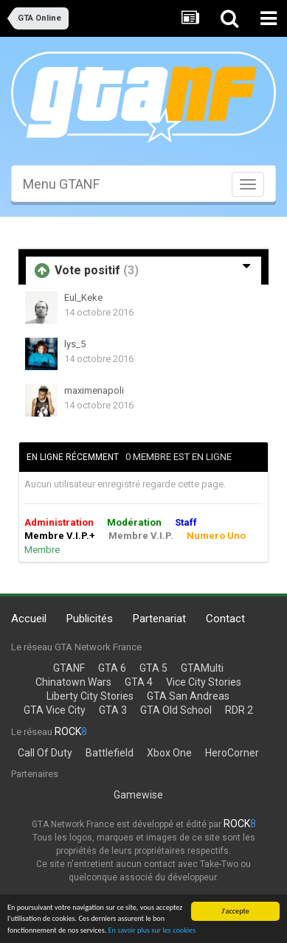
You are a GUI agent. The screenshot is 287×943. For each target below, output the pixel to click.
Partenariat (159, 618)
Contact (225, 618)
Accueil (28, 618)
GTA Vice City (55, 710)
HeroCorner (232, 753)
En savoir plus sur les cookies (152, 930)
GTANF (69, 668)
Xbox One (169, 753)
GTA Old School (176, 710)
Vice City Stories (203, 682)
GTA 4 (139, 682)
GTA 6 (112, 668)
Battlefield (110, 753)
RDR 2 (239, 710)
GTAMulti (202, 668)
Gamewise (138, 795)
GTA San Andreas (188, 696)
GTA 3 (113, 710)
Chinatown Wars (73, 682)
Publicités (89, 618)
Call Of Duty (45, 753)
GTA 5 (153, 668)
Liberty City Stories (90, 696)
